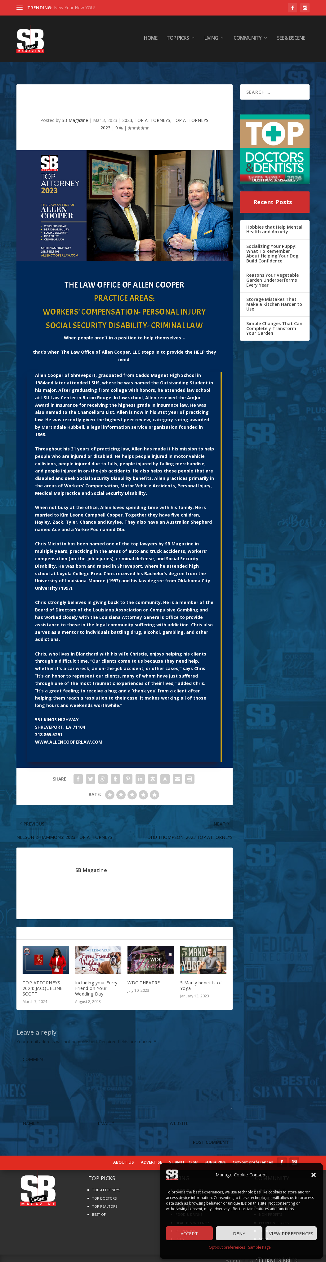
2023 (127, 112)
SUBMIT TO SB (183, 1154)
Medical (43, 485)
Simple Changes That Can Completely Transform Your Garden (274, 320)
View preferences (291, 1233)
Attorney (132, 609)
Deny (239, 1233)
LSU (45, 389)
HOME (150, 40)
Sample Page (259, 1247)
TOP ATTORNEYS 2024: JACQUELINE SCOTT (43, 980)
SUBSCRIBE (215, 1154)
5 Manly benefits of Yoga (201, 977)
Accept (189, 1233)
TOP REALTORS (104, 1198)
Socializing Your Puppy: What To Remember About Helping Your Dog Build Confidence (272, 245)
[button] (313, 1175)
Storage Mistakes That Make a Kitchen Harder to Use (274, 296)
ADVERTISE (151, 1154)
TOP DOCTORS (104, 1190)
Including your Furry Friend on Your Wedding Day (96, 980)
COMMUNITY (247, 40)
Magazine (183, 536)
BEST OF (99, 1206)
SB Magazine (75, 112)
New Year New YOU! (74, 8)
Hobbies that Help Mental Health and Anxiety (274, 221)
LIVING (211, 40)
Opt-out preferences (227, 1247)
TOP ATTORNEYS (152, 112)
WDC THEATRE (143, 975)
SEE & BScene (291, 40)
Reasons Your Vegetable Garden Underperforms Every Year (272, 272)
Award (42, 397)
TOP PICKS (178, 40)
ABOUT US (123, 1154)
